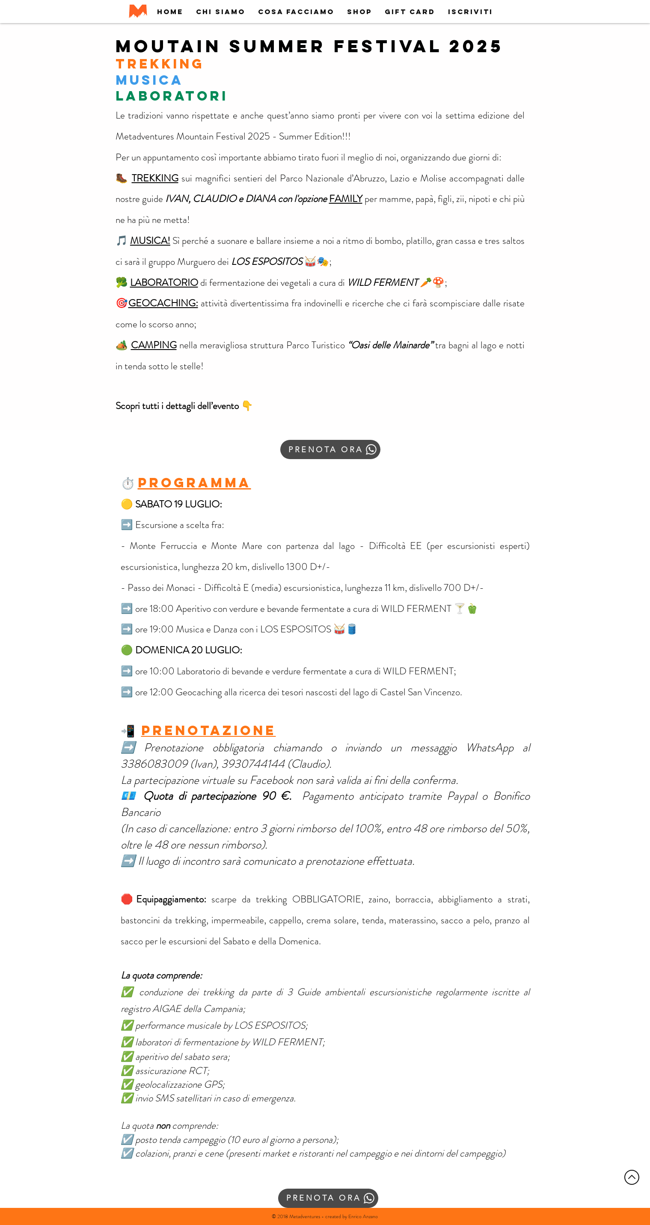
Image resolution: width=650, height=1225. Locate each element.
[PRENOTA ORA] (330, 449)
